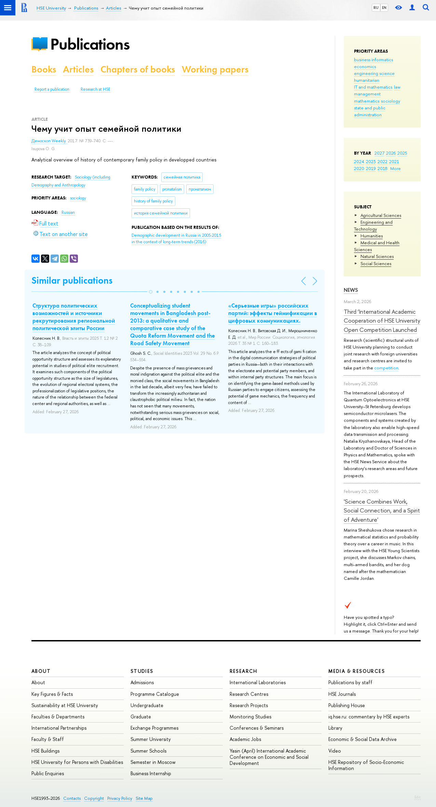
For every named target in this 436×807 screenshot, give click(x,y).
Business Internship (151, 773)
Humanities (371, 236)
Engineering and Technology (373, 225)
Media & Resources (356, 671)
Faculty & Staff (47, 739)
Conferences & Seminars (257, 728)
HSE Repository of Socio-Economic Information (366, 765)
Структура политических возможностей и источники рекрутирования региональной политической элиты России (73, 317)
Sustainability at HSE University (64, 705)
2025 (402, 153)
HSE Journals (342, 694)
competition (386, 368)
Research (244, 671)
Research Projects (249, 705)
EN (384, 7)
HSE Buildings (45, 750)
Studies (142, 671)
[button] (150, 291)
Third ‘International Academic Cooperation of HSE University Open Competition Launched (382, 321)
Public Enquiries (47, 773)
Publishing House (346, 705)
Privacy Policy (119, 798)
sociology (390, 101)
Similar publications (71, 280)
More (395, 168)
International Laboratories (258, 682)
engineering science (374, 73)
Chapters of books (137, 69)
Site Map (144, 798)
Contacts (72, 798)
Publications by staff (350, 682)
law (397, 87)
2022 (382, 161)
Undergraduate (147, 705)
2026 (391, 153)
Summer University (151, 739)
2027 (379, 153)
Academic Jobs (245, 739)
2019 (371, 168)
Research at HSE (95, 89)
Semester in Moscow (153, 762)
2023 (371, 161)
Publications (90, 44)
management (367, 94)
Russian (68, 212)
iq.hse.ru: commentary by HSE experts (368, 716)
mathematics (366, 101)
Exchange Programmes (154, 728)
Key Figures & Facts (52, 694)
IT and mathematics (373, 87)
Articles (78, 69)
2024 (359, 161)
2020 (359, 168)
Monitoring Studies (250, 716)
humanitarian (366, 80)
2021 (394, 161)
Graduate (141, 716)
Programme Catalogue (155, 694)
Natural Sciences (377, 256)
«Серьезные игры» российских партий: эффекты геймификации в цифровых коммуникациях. (272, 313)
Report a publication (52, 89)
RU (376, 7)
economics (365, 66)
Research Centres (249, 694)
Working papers (215, 69)
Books (43, 69)
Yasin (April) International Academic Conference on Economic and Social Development (269, 756)
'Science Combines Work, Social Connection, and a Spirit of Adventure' (382, 510)
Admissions (142, 682)
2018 (382, 168)
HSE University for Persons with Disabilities (77, 762)
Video (334, 750)
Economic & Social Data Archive (362, 739)
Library (335, 728)
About (41, 671)
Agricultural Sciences (380, 215)
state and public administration (369, 111)
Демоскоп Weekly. (49, 141)
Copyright (94, 798)
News (351, 290)
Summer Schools (148, 750)
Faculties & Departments (57, 716)
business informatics (373, 59)
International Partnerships (58, 728)
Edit (417, 797)
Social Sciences (375, 263)
